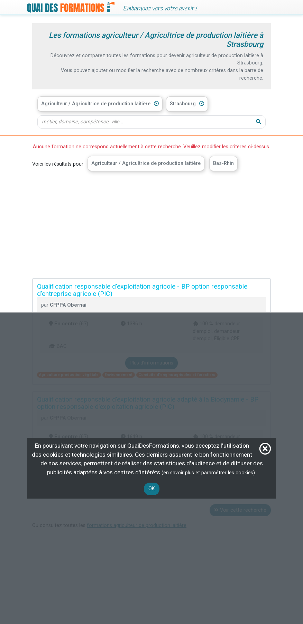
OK (151, 489)
